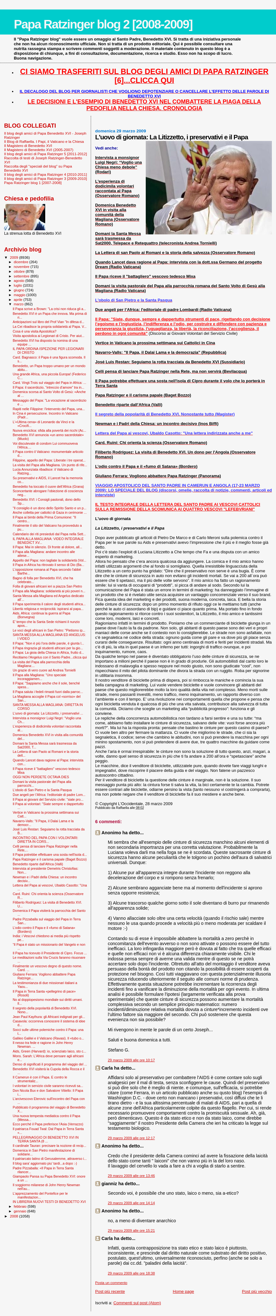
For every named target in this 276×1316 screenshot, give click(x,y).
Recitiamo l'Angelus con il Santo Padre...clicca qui (50, 657)
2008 (14, 1216)
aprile (18, 300)
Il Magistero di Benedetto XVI (28, 145)
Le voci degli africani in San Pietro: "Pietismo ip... (49, 630)
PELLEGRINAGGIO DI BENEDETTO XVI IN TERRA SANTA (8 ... (45, 1139)
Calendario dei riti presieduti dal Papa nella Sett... (49, 534)
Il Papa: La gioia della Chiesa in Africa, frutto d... (48, 652)
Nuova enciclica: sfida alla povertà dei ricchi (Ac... (49, 430)
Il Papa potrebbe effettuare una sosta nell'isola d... (50, 854)
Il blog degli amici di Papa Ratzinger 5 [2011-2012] (45, 154)
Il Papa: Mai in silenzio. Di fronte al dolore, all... (47, 547)
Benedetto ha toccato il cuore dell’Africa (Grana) (48, 486)
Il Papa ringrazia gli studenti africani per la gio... (48, 648)
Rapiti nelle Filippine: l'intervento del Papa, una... (49, 409)
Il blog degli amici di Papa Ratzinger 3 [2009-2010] (45, 178)
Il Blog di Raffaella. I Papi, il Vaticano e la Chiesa (44, 141)
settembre (22, 276)
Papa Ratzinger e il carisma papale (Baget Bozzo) (50, 859)
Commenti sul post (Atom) (137, 1302)
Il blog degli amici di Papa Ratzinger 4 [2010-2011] (45, 174)
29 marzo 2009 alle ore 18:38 (131, 1273)
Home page (183, 1291)
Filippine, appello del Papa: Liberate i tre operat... (49, 460)
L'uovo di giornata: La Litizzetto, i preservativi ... (48, 713)
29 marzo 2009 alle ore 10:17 (131, 1060)
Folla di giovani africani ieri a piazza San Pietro (47, 586)
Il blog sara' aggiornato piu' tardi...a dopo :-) (45, 1163)
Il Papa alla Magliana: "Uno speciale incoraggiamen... (39, 677)
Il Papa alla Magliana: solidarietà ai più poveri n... (49, 591)
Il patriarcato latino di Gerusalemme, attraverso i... (50, 1158)
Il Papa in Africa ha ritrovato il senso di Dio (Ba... (48, 565)
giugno (20, 290)
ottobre (20, 271)
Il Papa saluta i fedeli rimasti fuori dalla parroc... (48, 692)
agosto (20, 281)
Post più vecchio (257, 1291)
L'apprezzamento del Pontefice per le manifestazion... (40, 1195)
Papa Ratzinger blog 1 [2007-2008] (33, 183)
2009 (14, 257)
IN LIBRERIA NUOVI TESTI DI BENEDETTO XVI (49, 1202)
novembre (22, 267)
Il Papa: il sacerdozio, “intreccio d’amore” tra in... (48, 387)
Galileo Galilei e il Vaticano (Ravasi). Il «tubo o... (48, 1038)
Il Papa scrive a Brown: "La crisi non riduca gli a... (49, 309)
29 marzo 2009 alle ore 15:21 (131, 1230)
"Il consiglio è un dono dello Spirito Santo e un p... (49, 508)
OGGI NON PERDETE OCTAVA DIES (41, 777)
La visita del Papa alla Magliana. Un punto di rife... (50, 465)
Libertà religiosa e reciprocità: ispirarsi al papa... (48, 609)
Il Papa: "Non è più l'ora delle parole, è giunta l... (48, 643)
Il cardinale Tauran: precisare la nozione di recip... (49, 1146)
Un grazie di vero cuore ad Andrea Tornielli (44, 670)
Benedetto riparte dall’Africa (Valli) (38, 864)
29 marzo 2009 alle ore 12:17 (131, 1138)
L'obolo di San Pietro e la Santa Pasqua (42, 790)
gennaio (21, 1211)
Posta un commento (111, 1283)
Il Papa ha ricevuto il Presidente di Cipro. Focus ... (50, 953)
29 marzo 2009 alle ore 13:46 (131, 1176)
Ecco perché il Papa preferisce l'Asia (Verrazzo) (48, 1124)
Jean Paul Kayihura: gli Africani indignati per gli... (49, 1017)
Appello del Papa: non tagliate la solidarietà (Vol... (49, 560)
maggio (20, 295)
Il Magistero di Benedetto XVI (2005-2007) (38, 150)
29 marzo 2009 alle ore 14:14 (131, 1203)
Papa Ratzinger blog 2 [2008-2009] (103, 24)
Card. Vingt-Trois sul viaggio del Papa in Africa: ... (49, 383)
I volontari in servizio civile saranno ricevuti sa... (48, 1086)
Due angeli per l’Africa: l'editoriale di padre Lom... (49, 795)
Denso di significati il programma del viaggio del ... (50, 1064)
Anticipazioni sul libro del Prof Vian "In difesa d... (48, 322)
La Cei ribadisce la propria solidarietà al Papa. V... (50, 326)
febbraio (21, 1206)
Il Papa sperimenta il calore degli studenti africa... (49, 604)
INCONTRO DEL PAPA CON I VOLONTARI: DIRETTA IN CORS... (45, 839)
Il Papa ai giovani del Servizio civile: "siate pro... (48, 799)
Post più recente (110, 1291)
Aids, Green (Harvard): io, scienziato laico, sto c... (49, 1051)
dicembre (21, 262)
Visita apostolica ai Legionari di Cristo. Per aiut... (48, 336)
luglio (18, 285)
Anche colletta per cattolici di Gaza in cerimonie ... (50, 512)
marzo (19, 304)
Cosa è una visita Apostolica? (34, 331)
